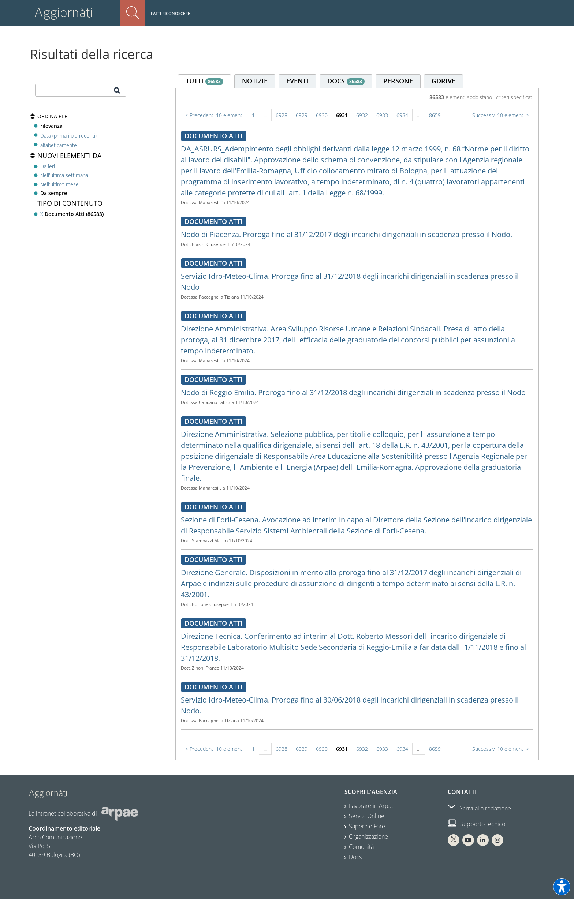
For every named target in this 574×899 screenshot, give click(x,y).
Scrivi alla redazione (479, 808)
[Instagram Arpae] (497, 840)
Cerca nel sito (132, 13)
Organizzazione (368, 836)
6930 (322, 115)
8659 (435, 115)
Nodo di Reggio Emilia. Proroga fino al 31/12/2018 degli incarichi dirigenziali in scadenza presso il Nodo (353, 392)
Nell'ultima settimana (64, 175)
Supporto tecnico (476, 824)
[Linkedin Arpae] (483, 840)
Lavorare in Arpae (372, 806)
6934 (402, 115)
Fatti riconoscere (170, 13)
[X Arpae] (453, 840)
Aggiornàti (63, 12)
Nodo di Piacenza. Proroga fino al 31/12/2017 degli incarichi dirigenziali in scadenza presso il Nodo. (346, 234)
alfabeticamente (58, 145)
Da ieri (47, 166)
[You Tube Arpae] (468, 840)
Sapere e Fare (367, 826)
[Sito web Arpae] (119, 813)
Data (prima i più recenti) (68, 135)
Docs (355, 857)
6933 (382, 115)
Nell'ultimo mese (59, 184)
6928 (281, 115)
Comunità (361, 847)
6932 (362, 115)
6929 (302, 115)
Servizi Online (366, 816)
